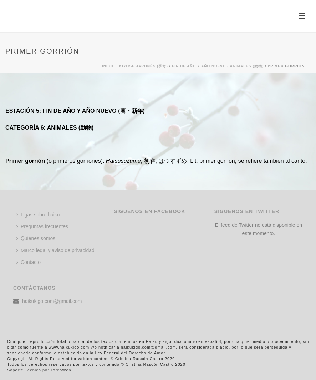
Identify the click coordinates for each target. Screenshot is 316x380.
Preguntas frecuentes (42, 226)
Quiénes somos (35, 238)
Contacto (28, 262)
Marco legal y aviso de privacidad (55, 250)
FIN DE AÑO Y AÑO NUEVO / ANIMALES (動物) (218, 66)
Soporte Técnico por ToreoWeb (39, 370)
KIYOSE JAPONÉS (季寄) (143, 66)
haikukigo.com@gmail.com (52, 301)
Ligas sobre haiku (38, 215)
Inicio (108, 66)
